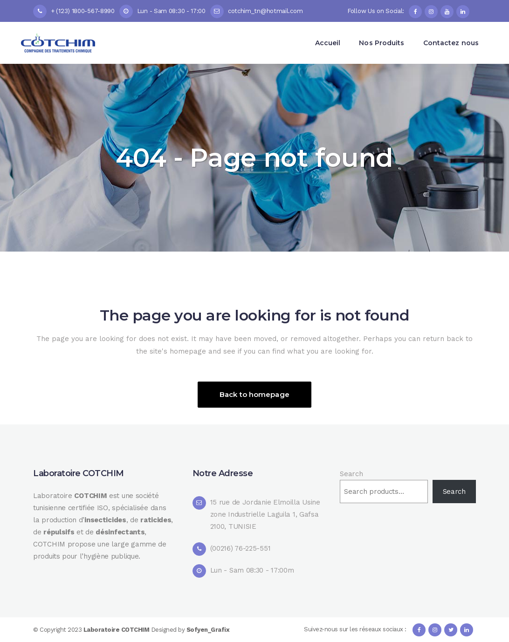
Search (351, 474)
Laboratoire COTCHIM (117, 629)
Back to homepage (254, 394)
